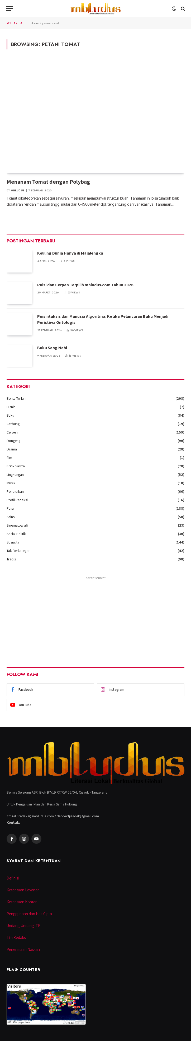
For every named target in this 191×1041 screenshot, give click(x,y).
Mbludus (18, 190)
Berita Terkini (16, 398)
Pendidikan (15, 491)
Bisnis (11, 406)
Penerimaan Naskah (23, 949)
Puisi (10, 508)
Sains (11, 516)
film (9, 457)
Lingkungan (15, 474)
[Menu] (9, 9)
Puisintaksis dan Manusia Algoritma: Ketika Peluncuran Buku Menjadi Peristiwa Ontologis (102, 319)
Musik (11, 483)
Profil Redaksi (17, 500)
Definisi (13, 878)
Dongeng (13, 440)
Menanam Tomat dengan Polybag (48, 181)
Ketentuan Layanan (23, 889)
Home (35, 23)
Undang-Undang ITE (23, 925)
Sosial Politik (16, 533)
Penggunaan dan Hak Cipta (29, 913)
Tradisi (12, 559)
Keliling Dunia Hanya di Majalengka (70, 253)
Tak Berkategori (19, 550)
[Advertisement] (95, 618)
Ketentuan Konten (22, 901)
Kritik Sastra (16, 466)
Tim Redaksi (16, 937)
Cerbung (13, 423)
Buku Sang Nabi (52, 348)
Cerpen (12, 432)
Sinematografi (17, 525)
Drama (12, 449)
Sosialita (13, 542)
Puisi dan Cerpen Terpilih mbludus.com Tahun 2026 (85, 285)
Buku (10, 415)
